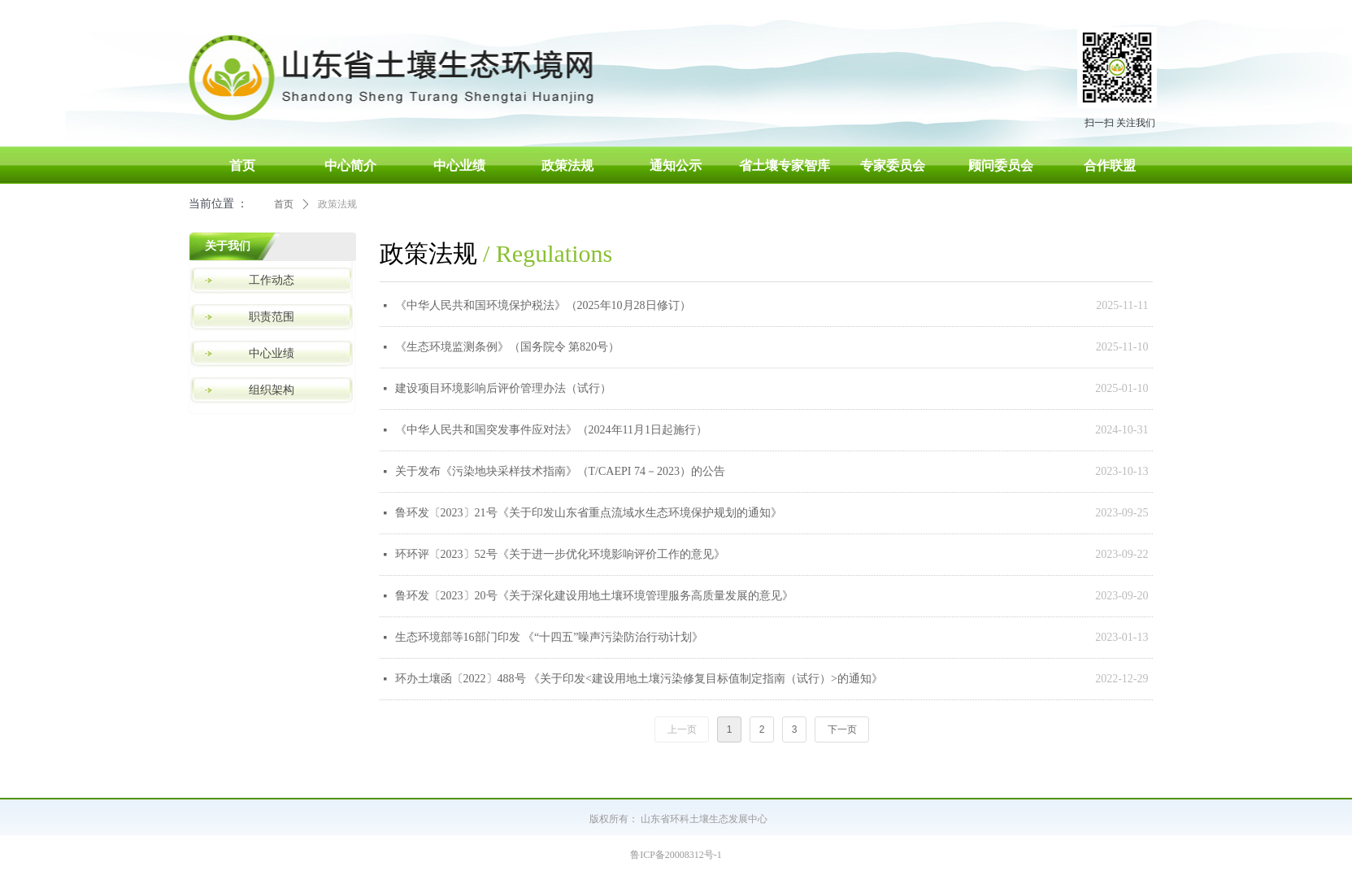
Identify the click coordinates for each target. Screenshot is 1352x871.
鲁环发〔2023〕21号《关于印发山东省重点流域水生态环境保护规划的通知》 (588, 513)
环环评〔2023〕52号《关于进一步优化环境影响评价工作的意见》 (560, 554)
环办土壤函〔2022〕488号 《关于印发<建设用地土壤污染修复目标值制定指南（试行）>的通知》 (639, 679)
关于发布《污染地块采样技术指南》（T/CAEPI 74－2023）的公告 (560, 471)
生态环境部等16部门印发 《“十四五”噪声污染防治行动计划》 (549, 637)
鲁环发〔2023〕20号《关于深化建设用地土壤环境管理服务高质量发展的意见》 (594, 596)
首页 (283, 204)
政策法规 (337, 204)
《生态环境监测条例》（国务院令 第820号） (507, 347)
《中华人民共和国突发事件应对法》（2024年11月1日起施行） (551, 430)
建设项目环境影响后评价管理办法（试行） (503, 388)
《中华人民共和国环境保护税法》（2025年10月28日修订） (543, 305)
